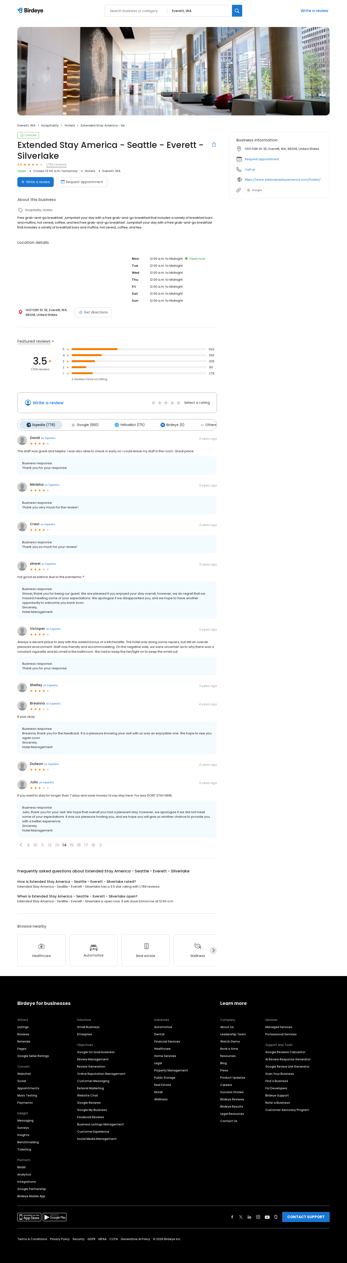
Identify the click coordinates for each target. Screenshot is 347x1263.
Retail (158, 1091)
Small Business (88, 1026)
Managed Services (278, 1026)
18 (93, 844)
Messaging (25, 1119)
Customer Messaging (93, 1079)
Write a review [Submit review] (35, 181)
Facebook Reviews (90, 1116)
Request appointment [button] (262, 159)
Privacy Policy (60, 1238)
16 (79, 844)
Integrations (26, 1180)
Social (21, 1079)
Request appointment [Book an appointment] (82, 181)
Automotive (163, 1026)
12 (50, 844)
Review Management (93, 1058)
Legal (158, 1062)
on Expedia (48, 437)
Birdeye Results (231, 1105)
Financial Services (167, 1040)
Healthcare (162, 1047)
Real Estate (162, 1083)
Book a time (229, 1047)
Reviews (23, 1033)
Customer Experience (93, 1130)
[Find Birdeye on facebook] (232, 1215)
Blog (223, 1062)
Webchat (24, 1072)
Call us (250, 169)
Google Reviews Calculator (285, 1051)
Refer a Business (277, 1101)
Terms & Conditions (32, 1238)
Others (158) (204, 424)
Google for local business (96, 1051)
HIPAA (102, 1238)
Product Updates (232, 1076)
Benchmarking (28, 1141)
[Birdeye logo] (31, 10)
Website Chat (87, 1094)
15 (71, 844)
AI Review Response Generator (288, 1058)
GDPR (91, 1238)
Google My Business (92, 1108)
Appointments (28, 1087)
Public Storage (164, 1076)
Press (224, 1069)
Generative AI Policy (135, 1238)
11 (42, 844)
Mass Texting (27, 1094)
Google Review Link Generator (287, 1065)
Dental (159, 1033)
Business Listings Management (100, 1123)
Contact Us (228, 1119)
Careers (226, 1083)
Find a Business (276, 1079)
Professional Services (281, 1033)
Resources (228, 1054)
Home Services (165, 1054)
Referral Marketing (90, 1087)
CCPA (113, 1238)
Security (79, 1238)
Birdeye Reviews (232, 1098)
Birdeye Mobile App (31, 1195)
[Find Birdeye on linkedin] (249, 1215)
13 (57, 844)
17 (86, 844)
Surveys (23, 1126)
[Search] (237, 11)
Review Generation (91, 1065)
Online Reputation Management (101, 1072)
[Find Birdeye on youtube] (267, 1215)
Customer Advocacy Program (287, 1108)
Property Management (171, 1069)
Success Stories (232, 1091)
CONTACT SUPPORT (306, 1215)
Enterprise (84, 1033)
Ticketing (24, 1148)
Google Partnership (31, 1187)
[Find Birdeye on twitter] (241, 1215)
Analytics (24, 1173)
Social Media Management (97, 1137)
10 (35, 844)
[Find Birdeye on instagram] (258, 1215)
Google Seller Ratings (33, 1054)
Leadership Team (233, 1033)
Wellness (161, 1098)
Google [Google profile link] (254, 190)
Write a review (314, 10)
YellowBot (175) (125, 424)
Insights (23, 1133)
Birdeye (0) (166, 424)
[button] (21, 843)
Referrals (23, 1040)
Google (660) (82, 424)
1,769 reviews (56, 164)
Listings (23, 1026)
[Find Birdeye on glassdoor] (275, 1215)
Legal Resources (232, 1112)
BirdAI (21, 1166)
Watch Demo (230, 1040)
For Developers (276, 1087)
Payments (25, 1101)
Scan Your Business (279, 1072)
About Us (227, 1026)
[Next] (213, 949)
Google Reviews (89, 1101)
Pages (22, 1047)
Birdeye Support (277, 1094)
